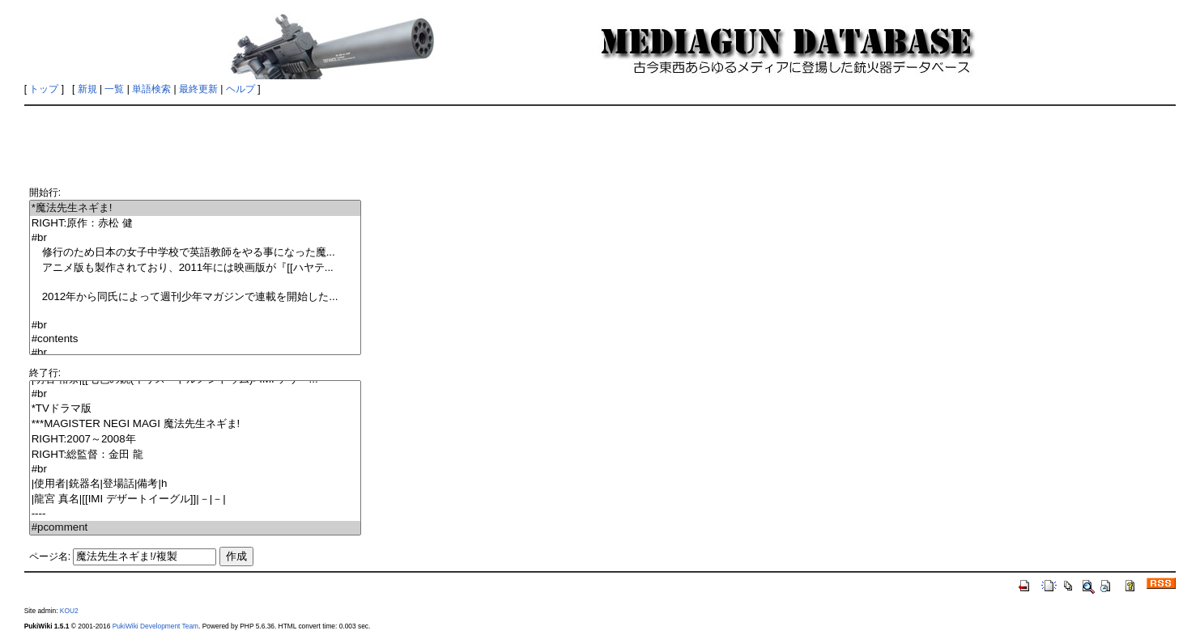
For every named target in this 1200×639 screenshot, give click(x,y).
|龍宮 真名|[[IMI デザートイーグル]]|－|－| (195, 499)
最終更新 (198, 89)
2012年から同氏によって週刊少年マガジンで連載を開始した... (195, 297)
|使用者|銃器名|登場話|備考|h (195, 484)
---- (195, 514)
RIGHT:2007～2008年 (195, 439)
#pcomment (195, 528)
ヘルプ (240, 89)
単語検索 (151, 89)
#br (195, 238)
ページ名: (49, 556)
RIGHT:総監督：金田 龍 (195, 455)
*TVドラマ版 (195, 409)
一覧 (114, 89)
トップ (43, 89)
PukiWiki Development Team (155, 626)
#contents (195, 339)
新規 (87, 89)
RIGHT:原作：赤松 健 (195, 223)
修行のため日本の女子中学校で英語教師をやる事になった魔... (195, 252)
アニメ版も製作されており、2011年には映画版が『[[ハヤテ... (195, 268)
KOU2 (69, 611)
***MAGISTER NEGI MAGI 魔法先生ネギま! (195, 424)
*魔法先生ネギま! (195, 208)
